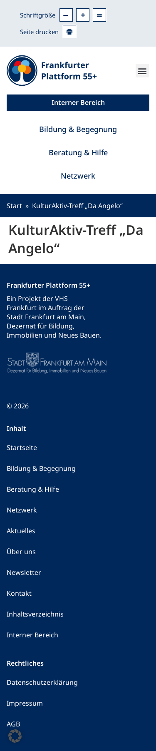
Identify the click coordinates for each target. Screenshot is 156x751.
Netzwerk (78, 176)
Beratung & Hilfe (78, 152)
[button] (142, 70)
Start (14, 205)
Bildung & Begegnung (78, 129)
